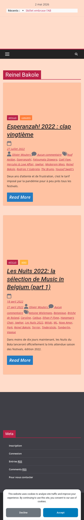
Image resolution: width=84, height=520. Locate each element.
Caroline (26, 318)
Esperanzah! (24, 159)
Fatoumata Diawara (45, 159)
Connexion (15, 453)
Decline (23, 512)
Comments (18, 469)
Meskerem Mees (55, 164)
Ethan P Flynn (51, 318)
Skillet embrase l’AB (38, 10)
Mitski (48, 322)
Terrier (36, 327)
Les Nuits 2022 (34, 322)
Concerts (26, 117)
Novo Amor (65, 322)
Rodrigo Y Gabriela (28, 169)
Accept (60, 512)
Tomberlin (64, 327)
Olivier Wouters (22, 155)
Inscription (15, 445)
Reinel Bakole (22, 327)
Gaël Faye (65, 159)
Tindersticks (49, 327)
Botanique (60, 313)
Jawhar (39, 164)
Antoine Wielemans (40, 313)
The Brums (47, 169)
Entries (15, 461)
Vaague (11, 332)
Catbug (37, 318)
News (24, 262)
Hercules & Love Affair (20, 164)
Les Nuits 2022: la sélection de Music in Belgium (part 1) (35, 279)
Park (10, 327)
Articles (12, 117)
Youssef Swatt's (65, 169)
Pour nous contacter (21, 477)
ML (55, 322)
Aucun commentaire (47, 155)
